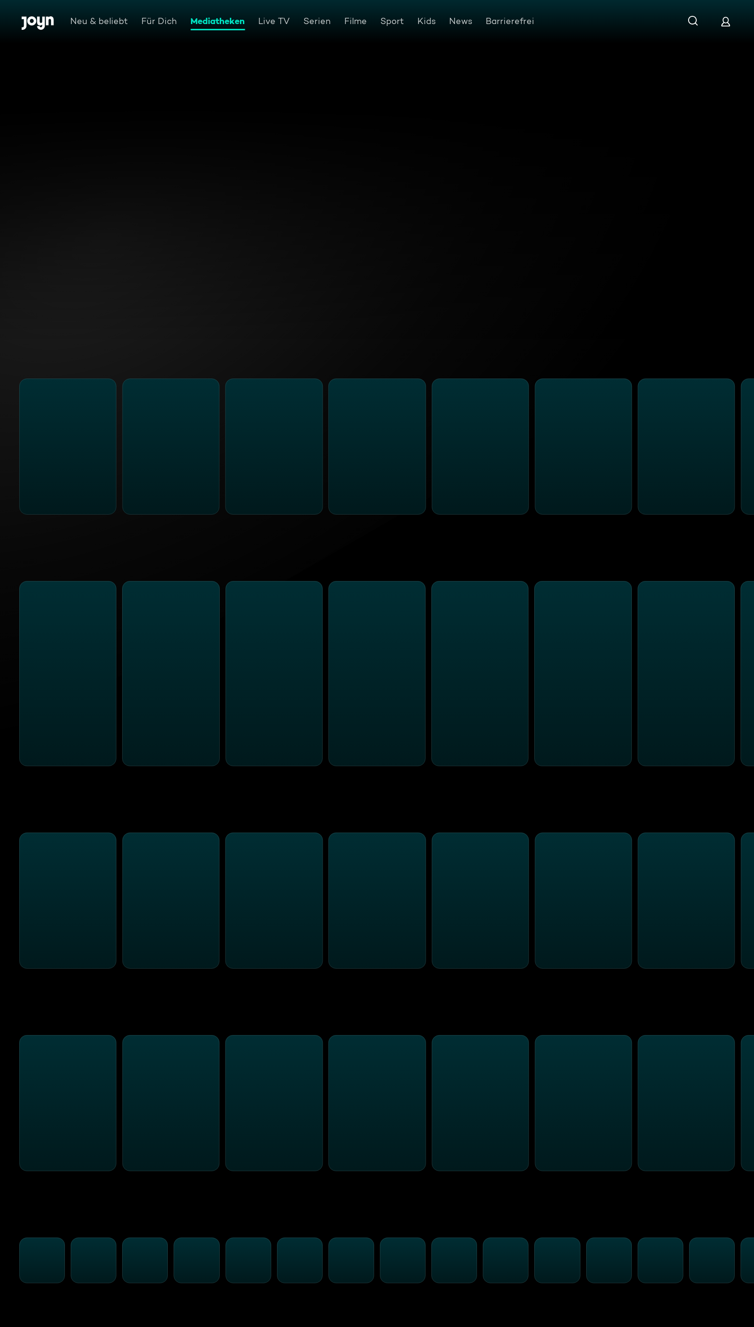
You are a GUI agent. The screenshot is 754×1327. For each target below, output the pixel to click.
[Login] (725, 21)
